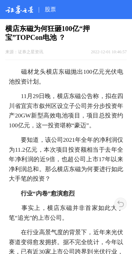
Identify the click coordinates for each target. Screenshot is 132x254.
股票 (50, 9)
